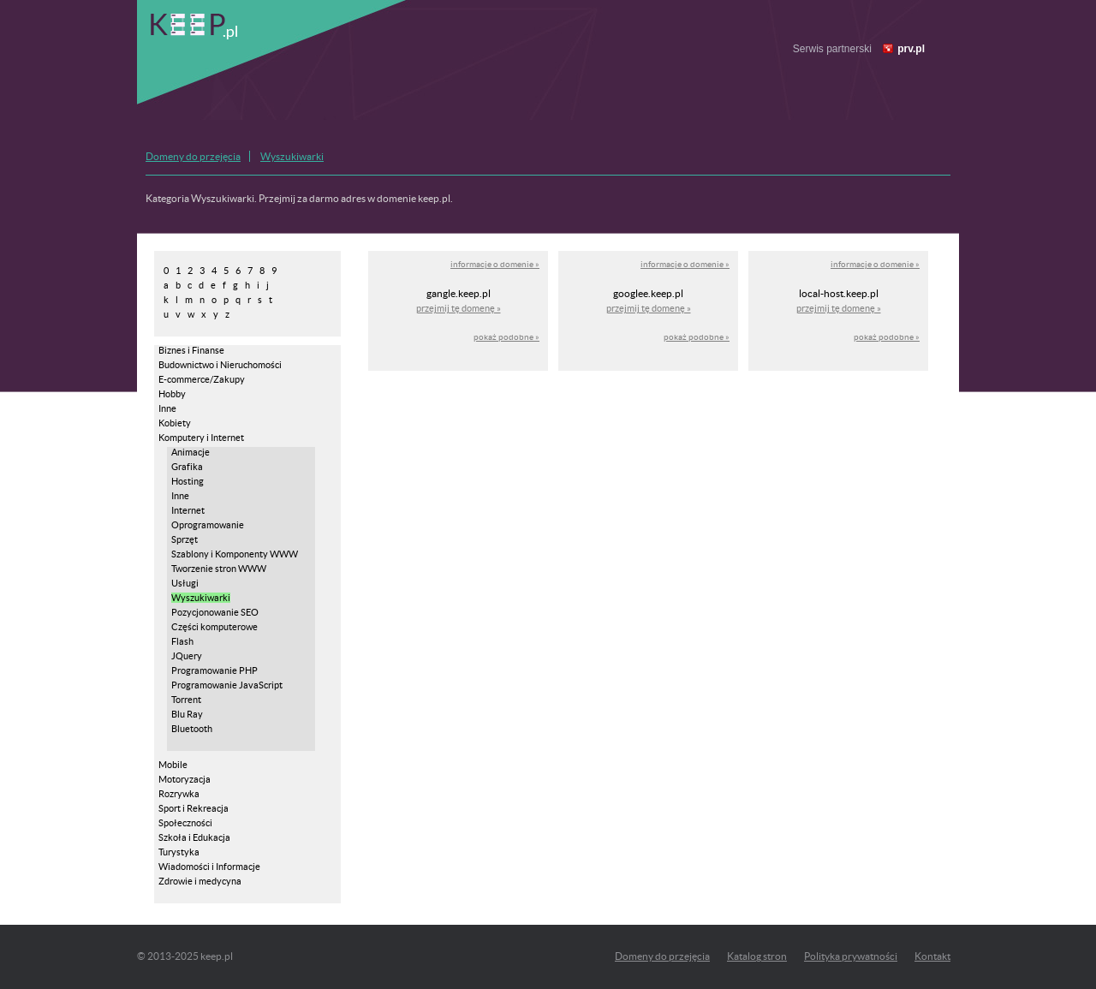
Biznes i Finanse (191, 350)
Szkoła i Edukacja (194, 837)
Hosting (187, 481)
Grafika (187, 467)
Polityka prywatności (850, 956)
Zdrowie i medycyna (199, 881)
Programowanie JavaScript (227, 685)
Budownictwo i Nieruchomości (220, 365)
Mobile (173, 765)
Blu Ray (187, 714)
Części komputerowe (214, 627)
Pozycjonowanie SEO (215, 612)
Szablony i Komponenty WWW (234, 554)
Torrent (186, 699)
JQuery (186, 656)
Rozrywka (179, 794)
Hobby (172, 394)
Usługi (185, 583)
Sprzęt (184, 539)
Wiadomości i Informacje (209, 866)
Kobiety (174, 423)
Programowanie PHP (214, 670)
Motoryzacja (184, 779)
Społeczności (185, 823)
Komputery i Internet (201, 437)
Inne (167, 408)
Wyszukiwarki (292, 156)
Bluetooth (191, 729)
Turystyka (179, 852)
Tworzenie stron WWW (218, 568)
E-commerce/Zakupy (201, 379)
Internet (188, 510)
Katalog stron (757, 956)
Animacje (190, 452)
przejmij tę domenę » (458, 308)
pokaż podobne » (506, 337)
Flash (182, 641)
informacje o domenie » (494, 264)
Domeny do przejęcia (193, 156)
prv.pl (911, 49)
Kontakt (932, 956)
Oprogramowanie (207, 525)
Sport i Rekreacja (193, 808)
